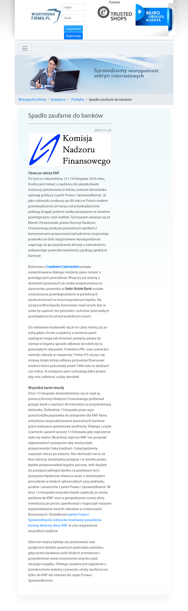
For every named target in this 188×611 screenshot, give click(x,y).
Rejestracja (73, 36)
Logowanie (73, 29)
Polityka (77, 99)
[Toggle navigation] (24, 48)
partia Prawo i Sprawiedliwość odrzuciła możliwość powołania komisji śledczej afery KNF (64, 520)
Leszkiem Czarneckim (62, 266)
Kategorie (58, 99)
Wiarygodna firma (32, 99)
